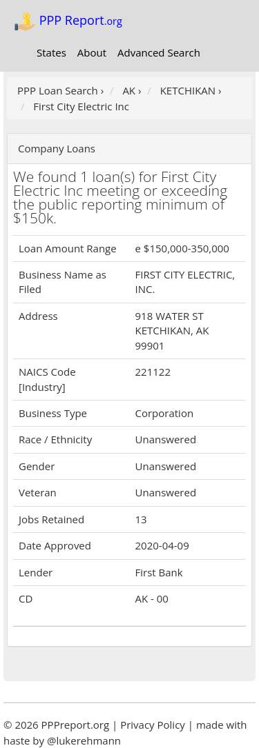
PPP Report (68, 21)
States (51, 52)
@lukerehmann (84, 740)
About (91, 52)
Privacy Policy (152, 724)
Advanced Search (158, 52)
